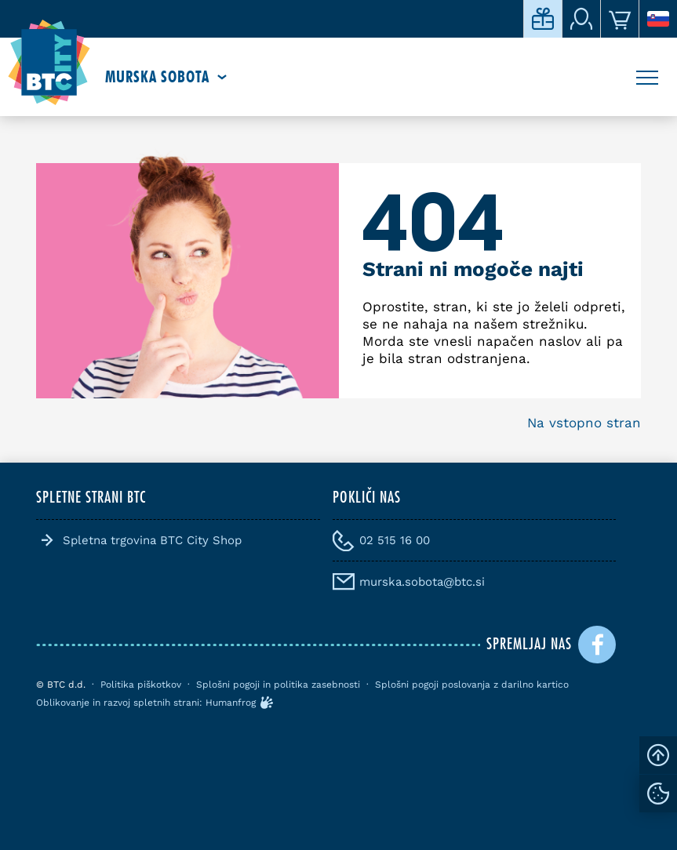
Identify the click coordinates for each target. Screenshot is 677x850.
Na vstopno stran (584, 422)
